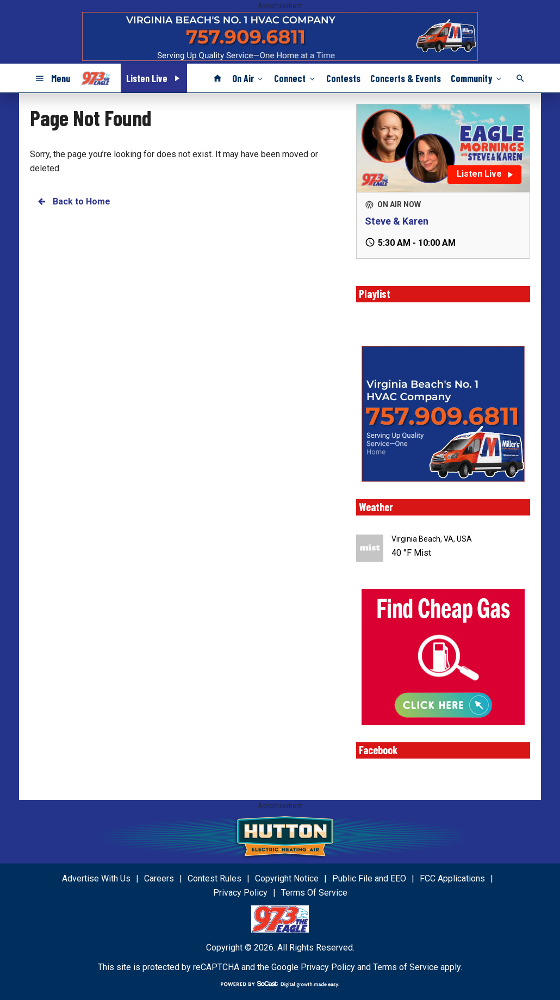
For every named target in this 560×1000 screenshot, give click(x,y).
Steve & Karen (396, 221)
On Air (248, 77)
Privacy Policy (328, 967)
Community (477, 77)
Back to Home (73, 201)
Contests (343, 78)
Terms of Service (405, 967)
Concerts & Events (405, 78)
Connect (295, 77)
